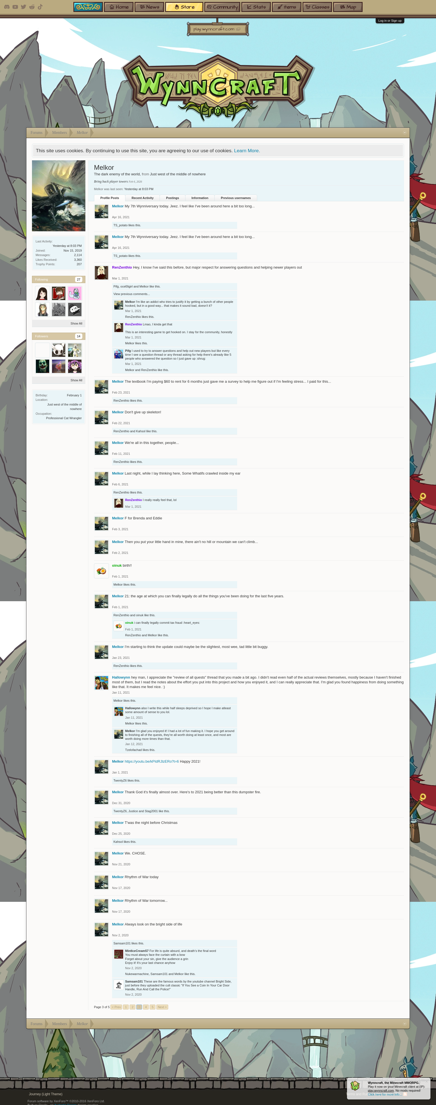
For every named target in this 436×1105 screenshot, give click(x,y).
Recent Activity (142, 198)
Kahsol (140, 431)
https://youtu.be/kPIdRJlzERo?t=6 (152, 761)
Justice (133, 811)
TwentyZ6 (120, 780)
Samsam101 (122, 943)
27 (78, 279)
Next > (162, 1007)
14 (78, 336)
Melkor (118, 206)
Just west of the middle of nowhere (178, 174)
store (184, 7)
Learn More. (247, 150)
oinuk (139, 615)
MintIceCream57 (136, 950)
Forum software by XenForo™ (66, 1101)
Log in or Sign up (390, 20)
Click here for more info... (385, 1094)
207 (79, 264)
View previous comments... (131, 294)
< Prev (116, 1007)
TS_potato (120, 225)
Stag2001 (151, 811)
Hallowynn (121, 677)
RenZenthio (133, 316)
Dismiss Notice (427, 1081)
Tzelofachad (133, 750)
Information (200, 198)
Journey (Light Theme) (46, 1094)
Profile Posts (109, 198)
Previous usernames (236, 198)
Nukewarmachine (137, 974)
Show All (76, 323)
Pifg (116, 286)
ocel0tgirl (126, 286)
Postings (172, 198)
